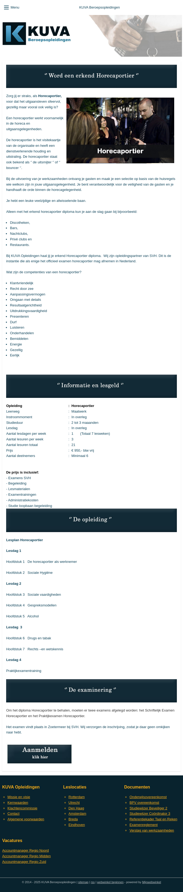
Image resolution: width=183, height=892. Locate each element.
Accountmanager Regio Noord (25, 850)
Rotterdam (77, 797)
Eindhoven (77, 825)
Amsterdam (77, 814)
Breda (73, 819)
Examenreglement (143, 825)
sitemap (83, 882)
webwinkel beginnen (110, 882)
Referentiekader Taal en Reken (153, 819)
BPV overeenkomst (144, 803)
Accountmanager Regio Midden (26, 856)
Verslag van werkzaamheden (151, 830)
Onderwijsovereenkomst (147, 797)
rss (93, 882)
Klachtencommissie (22, 808)
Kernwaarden (17, 803)
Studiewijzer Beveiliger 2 (148, 808)
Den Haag (76, 808)
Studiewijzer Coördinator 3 (149, 814)
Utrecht (74, 803)
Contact (13, 814)
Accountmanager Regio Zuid (24, 862)
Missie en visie (18, 797)
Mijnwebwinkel (151, 882)
